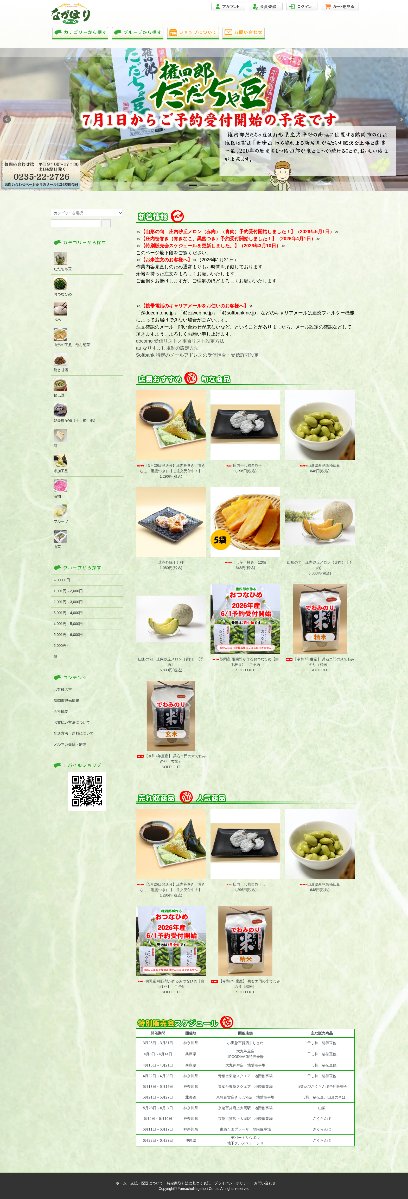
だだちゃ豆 (63, 261)
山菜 (60, 539)
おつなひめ (63, 286)
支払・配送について (146, 1183)
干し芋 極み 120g (245, 562)
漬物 (60, 488)
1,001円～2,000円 (68, 591)
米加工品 (61, 463)
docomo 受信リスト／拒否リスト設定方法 (180, 341)
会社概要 (61, 711)
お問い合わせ (265, 1183)
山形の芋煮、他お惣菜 (72, 337)
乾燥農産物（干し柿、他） (75, 412)
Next (401, 119)
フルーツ (61, 513)
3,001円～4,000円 (68, 613)
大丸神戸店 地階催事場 (245, 1065)
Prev (7, 119)
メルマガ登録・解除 (70, 744)
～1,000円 (62, 580)
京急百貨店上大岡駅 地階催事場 (245, 1108)
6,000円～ (62, 645)
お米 (60, 311)
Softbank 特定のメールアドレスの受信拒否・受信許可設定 (197, 355)
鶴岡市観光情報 (66, 700)
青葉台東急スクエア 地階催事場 (245, 1076)
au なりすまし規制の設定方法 (167, 348)
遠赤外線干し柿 (171, 562)
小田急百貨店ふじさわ (245, 1043)
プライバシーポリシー (232, 1183)
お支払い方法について (72, 722)
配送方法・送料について (74, 733)
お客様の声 (63, 689)
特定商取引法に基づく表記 (189, 1183)
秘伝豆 (60, 387)
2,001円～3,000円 (68, 602)
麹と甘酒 (61, 362)
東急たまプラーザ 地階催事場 (245, 1129)
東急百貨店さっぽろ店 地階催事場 (245, 1097)
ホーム (121, 1183)
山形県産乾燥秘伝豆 (319, 465)
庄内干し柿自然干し (245, 465)
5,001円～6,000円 (68, 635)
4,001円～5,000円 (68, 624)
